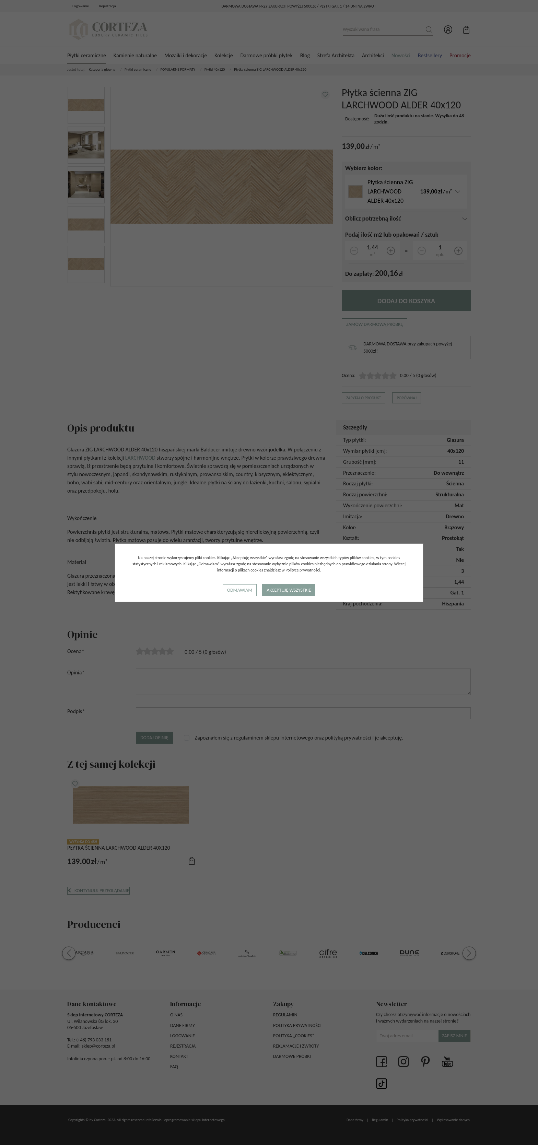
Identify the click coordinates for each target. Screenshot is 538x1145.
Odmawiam (239, 590)
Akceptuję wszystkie (289, 590)
